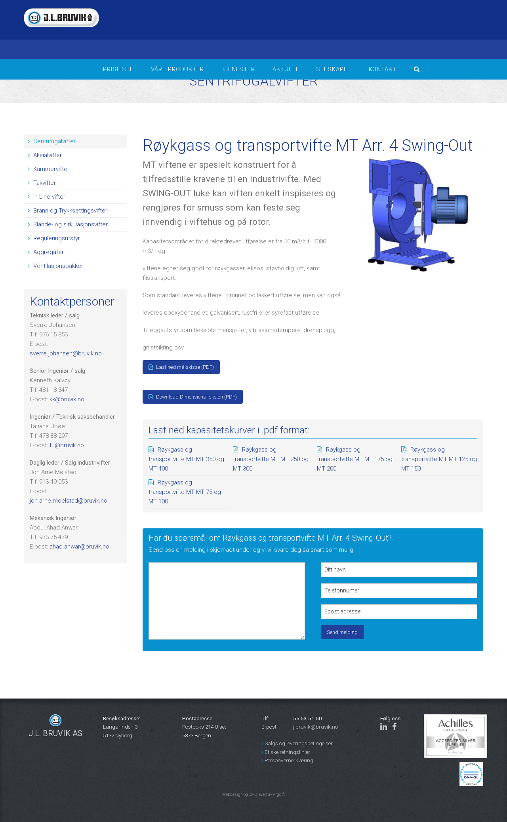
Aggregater (46, 252)
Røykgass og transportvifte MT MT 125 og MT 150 (439, 459)
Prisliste (118, 69)
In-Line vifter (46, 196)
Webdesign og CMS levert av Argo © (253, 794)
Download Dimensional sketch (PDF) (193, 397)
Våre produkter (177, 69)
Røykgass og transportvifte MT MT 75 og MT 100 (185, 492)
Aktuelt (286, 69)
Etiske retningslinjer (285, 752)
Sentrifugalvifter (52, 141)
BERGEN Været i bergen (392, 29)
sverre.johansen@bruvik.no (66, 353)
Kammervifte (47, 169)
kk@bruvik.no (67, 399)
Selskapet (333, 69)
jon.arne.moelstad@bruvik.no (68, 500)
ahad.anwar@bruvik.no (79, 546)
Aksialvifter (45, 155)
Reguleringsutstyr (54, 238)
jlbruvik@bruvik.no (315, 726)
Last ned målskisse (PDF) (181, 367)
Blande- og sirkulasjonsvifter (68, 224)
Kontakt (382, 69)
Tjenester (238, 69)
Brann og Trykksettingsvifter (67, 210)
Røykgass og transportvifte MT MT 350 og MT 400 (186, 459)
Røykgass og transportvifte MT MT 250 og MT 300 (271, 459)
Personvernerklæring (287, 760)
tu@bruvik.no (67, 445)
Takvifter (42, 182)
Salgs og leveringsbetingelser (297, 743)
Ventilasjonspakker (55, 266)
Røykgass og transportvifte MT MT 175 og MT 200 (355, 459)
